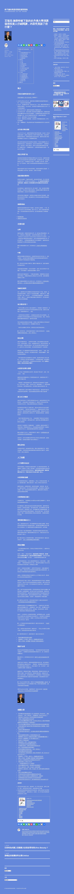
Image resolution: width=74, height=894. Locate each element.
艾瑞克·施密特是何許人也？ (26, 52)
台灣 (22, 61)
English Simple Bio (30, 802)
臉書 (20, 814)
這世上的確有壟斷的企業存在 (25, 772)
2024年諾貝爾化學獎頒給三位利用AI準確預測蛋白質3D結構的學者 (34, 724)
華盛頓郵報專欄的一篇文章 (42, 682)
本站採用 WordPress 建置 (21, 888)
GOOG (6, 53)
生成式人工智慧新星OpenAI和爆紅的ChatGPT (29, 759)
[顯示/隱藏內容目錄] (31, 49)
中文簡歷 (20, 812)
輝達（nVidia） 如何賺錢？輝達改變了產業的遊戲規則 (31, 641)
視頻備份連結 (21, 216)
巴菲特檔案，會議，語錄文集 (59, 73)
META (8, 55)
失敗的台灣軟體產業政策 (24, 729)
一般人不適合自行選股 (58, 69)
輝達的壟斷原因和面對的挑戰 (25, 637)
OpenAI (6, 56)
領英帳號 (20, 817)
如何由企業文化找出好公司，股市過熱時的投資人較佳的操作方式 (33, 779)
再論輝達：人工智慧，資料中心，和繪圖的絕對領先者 (31, 639)
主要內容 (21, 59)
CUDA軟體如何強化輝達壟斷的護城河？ (28, 602)
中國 (22, 62)
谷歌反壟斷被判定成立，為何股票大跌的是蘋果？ (30, 765)
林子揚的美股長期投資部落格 (16, 9)
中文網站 (20, 813)
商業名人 (6, 51)
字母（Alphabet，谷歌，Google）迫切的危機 (29, 767)
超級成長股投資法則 (59, 92)
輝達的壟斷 (23, 79)
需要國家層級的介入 (25, 77)
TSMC (10, 56)
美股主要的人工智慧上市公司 (25, 761)
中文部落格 (21, 810)
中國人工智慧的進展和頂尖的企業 (26, 719)
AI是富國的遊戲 (24, 75)
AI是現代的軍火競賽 (25, 68)
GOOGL (9, 53)
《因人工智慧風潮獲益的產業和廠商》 (31, 539)
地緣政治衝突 (23, 63)
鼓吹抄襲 (23, 66)
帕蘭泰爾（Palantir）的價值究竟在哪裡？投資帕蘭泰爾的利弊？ (33, 736)
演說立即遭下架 (24, 55)
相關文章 (21, 82)
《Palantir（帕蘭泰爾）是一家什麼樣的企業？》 (29, 738)
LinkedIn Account (23, 808)
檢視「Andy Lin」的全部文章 (27, 835)
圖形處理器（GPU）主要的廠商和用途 (27, 742)
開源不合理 (23, 80)
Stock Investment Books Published (34, 800)
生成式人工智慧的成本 (24, 740)
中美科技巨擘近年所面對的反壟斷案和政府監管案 (30, 774)
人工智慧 (21, 72)
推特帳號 (20, 816)
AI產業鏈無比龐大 (24, 76)
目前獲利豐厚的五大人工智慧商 (27, 763)
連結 (61, 58)
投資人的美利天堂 (57, 108)
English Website (30, 804)
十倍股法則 (57, 93)
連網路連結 (23, 58)
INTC (6, 55)
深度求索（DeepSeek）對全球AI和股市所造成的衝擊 (31, 717)
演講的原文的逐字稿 (22, 218)
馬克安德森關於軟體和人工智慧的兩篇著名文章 (29, 735)
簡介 (20, 51)
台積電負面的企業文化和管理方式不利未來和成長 (30, 777)
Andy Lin (6, 48)
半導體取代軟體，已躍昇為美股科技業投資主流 (29, 745)
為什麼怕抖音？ (24, 65)
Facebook (28, 805)
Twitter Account (30, 806)
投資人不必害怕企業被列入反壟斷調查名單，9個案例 (31, 775)
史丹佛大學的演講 (24, 54)
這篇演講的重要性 (24, 56)
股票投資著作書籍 (22, 809)
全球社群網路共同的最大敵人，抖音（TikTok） (29, 749)
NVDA (12, 55)
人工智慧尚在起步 (24, 73)
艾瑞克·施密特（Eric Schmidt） (25, 97)
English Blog (29, 801)
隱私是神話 (23, 70)
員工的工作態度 (24, 69)
